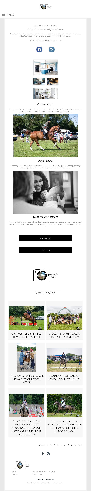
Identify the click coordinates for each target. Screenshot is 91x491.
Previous (41, 445)
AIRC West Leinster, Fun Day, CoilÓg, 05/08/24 (26, 335)
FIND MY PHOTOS (45, 250)
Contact (52, 479)
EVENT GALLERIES (45, 238)
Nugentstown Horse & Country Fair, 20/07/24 (64, 335)
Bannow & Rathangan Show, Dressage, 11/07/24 (64, 377)
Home (38, 479)
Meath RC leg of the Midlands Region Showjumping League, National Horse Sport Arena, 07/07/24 (26, 428)
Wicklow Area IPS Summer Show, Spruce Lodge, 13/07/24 (26, 379)
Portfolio (42, 479)
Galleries (45, 292)
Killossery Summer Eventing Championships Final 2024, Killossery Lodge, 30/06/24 (64, 426)
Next (80, 445)
